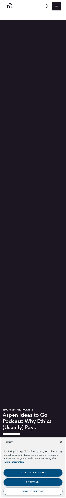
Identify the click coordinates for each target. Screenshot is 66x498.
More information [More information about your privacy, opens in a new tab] (14, 461)
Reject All (33, 482)
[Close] (61, 442)
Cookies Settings (33, 491)
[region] (33, 467)
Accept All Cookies (33, 472)
